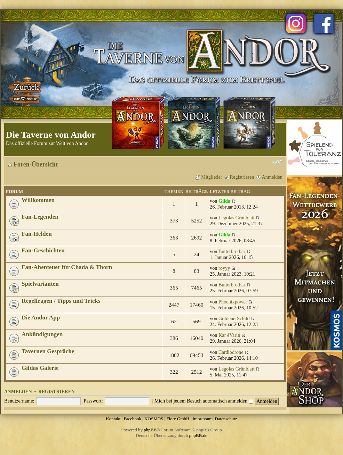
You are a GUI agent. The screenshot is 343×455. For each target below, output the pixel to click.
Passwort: (93, 401)
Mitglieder (211, 177)
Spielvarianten (40, 284)
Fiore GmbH (177, 418)
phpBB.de (198, 435)
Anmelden (272, 177)
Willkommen (38, 200)
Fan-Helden (37, 233)
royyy (224, 268)
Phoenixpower (232, 301)
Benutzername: (19, 401)
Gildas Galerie (40, 368)
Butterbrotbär (231, 251)
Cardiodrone (230, 352)
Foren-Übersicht (36, 164)
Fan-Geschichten (43, 250)
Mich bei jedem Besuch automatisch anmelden (203, 401)
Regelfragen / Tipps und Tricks (61, 301)
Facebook (132, 418)
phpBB (150, 429)
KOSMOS (153, 418)
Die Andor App (41, 317)
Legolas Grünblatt (236, 217)
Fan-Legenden (40, 216)
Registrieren (242, 177)
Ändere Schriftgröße (277, 162)
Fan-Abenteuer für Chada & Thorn (67, 267)
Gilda (224, 201)
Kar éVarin (229, 335)
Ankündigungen (42, 334)
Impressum (203, 418)
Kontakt (113, 418)
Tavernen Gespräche (48, 351)
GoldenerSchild (234, 318)
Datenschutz (226, 418)
